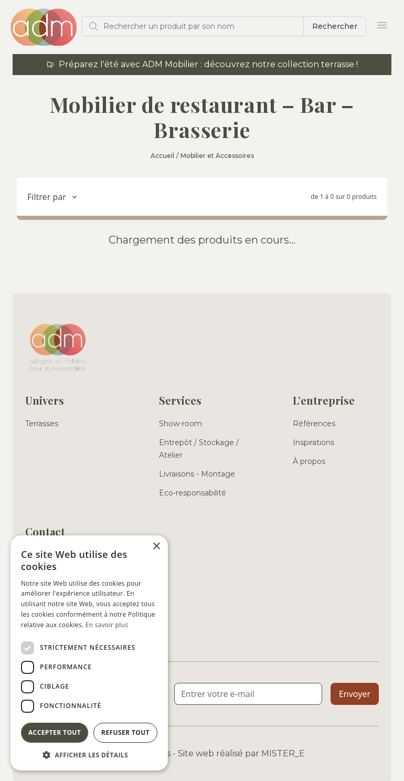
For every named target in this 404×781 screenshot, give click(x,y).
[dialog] (89, 653)
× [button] (156, 547)
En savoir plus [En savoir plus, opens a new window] (107, 624)
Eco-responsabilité (192, 493)
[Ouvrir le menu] (382, 25)
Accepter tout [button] (54, 732)
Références (314, 423)
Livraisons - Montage (197, 474)
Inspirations (313, 442)
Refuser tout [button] (125, 732)
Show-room (180, 423)
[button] (89, 755)
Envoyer (354, 694)
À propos (309, 461)
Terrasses (41, 423)
